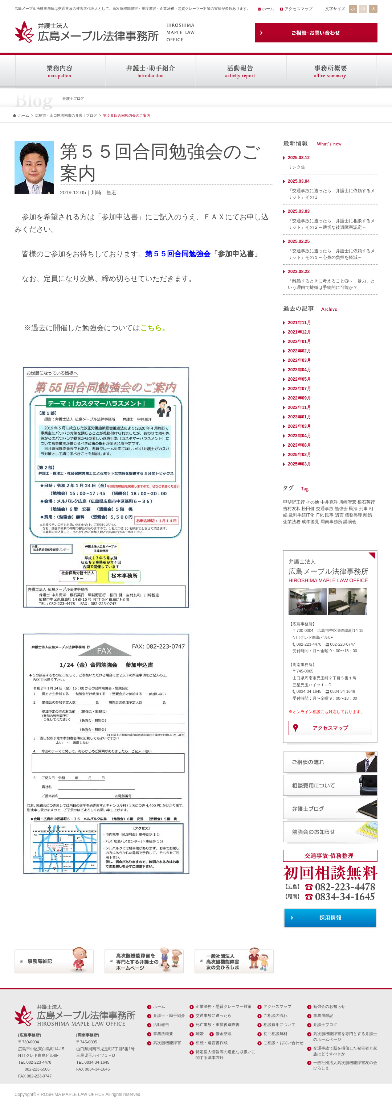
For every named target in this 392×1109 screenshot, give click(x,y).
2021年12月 (299, 332)
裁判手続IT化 (301, 515)
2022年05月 (299, 379)
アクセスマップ (299, 9)
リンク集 (296, 167)
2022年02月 (299, 350)
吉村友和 (292, 508)
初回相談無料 (275, 1033)
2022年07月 (299, 388)
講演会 (349, 521)
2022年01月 (299, 341)
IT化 (319, 515)
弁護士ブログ (325, 1024)
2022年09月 (299, 398)
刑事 (363, 508)
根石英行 (366, 502)
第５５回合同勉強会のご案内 (126, 115)
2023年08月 (299, 445)
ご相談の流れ (275, 1015)
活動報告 (161, 1024)
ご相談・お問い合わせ (283, 1042)
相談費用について (279, 1024)
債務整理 (353, 515)
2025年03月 (299, 464)
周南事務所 (331, 521)
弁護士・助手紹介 (169, 1015)
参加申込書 (236, 254)
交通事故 (325, 508)
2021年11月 (299, 322)
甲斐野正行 (294, 502)
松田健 (308, 508)
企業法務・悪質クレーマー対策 (224, 1006)
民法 (353, 508)
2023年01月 (299, 416)
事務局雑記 (323, 1015)
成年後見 (310, 521)
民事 (329, 515)
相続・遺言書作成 (212, 1042)
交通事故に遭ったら (214, 1015)
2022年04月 (299, 369)
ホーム (268, 9)
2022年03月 (299, 360)
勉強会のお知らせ (329, 1006)
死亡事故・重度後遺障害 (218, 1024)
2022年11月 (299, 407)
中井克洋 (329, 502)
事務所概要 (163, 1033)
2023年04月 (299, 435)
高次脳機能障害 (167, 1042)
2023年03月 (299, 426)
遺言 (339, 515)
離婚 (367, 515)
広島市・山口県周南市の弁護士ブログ (66, 115)
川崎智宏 (347, 502)
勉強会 (341, 508)
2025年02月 (299, 454)
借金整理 (224, 1033)
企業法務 (292, 521)
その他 (312, 502)
